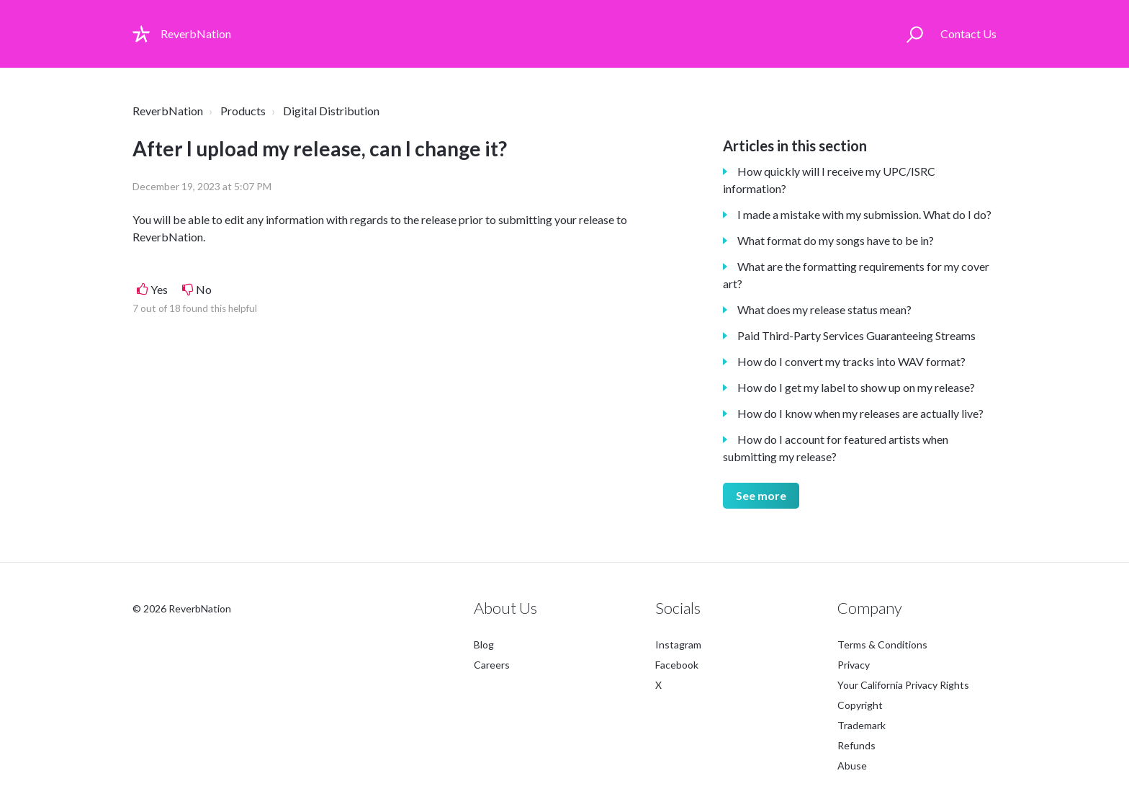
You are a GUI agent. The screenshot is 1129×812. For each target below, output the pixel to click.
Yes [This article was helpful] (159, 289)
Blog (484, 644)
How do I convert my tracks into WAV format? (851, 361)
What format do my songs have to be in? (835, 240)
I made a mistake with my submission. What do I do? (864, 214)
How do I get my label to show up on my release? (856, 387)
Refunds (856, 745)
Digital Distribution (331, 110)
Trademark (861, 725)
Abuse (852, 765)
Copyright (860, 705)
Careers (492, 665)
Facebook (676, 665)
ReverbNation (167, 110)
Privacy (853, 665)
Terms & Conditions (882, 644)
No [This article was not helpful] (204, 289)
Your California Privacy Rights (903, 685)
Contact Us (968, 33)
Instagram (678, 644)
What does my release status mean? (824, 309)
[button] (915, 34)
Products (243, 110)
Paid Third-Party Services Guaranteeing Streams (856, 335)
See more (761, 495)
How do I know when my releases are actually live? (860, 413)
